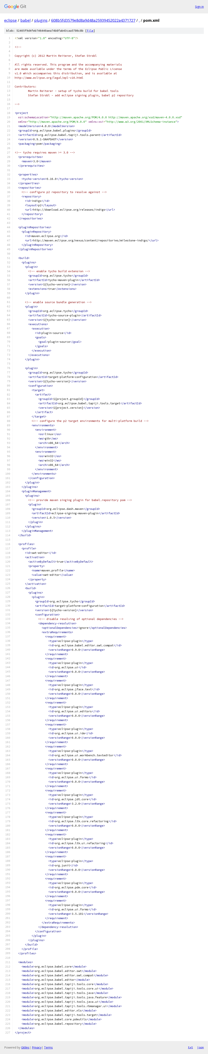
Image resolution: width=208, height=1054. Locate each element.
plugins (41, 20)
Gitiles (25, 1047)
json (200, 1047)
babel (25, 20)
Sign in (199, 7)
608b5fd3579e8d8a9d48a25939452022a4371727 (93, 20)
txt (190, 1047)
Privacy (36, 1047)
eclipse (10, 20)
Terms (48, 1047)
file (90, 30)
